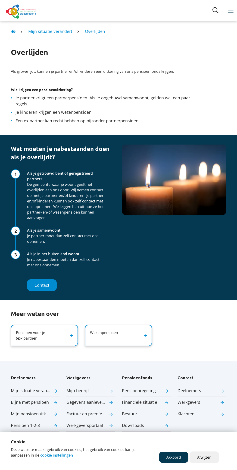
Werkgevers (189, 402)
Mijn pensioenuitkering (33, 413)
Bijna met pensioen (30, 402)
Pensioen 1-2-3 (25, 425)
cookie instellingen (56, 455)
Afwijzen (204, 457)
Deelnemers (189, 390)
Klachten (186, 413)
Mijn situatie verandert (50, 31)
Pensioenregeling (139, 390)
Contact (41, 285)
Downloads (133, 425)
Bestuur (129, 413)
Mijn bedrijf (77, 390)
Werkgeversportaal (84, 425)
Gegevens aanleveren (87, 402)
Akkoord (173, 457)
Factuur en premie (84, 413)
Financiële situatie (139, 402)
